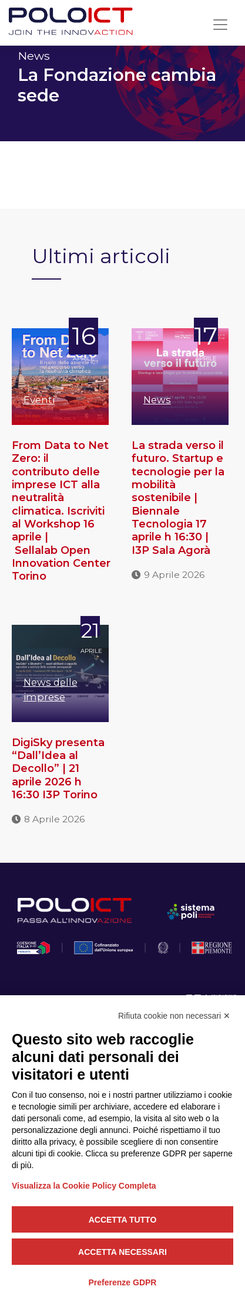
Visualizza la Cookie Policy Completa (84, 1185)
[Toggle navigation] (220, 24)
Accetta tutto (123, 1219)
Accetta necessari (122, 1252)
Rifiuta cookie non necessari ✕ (174, 1015)
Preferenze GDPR (123, 1282)
